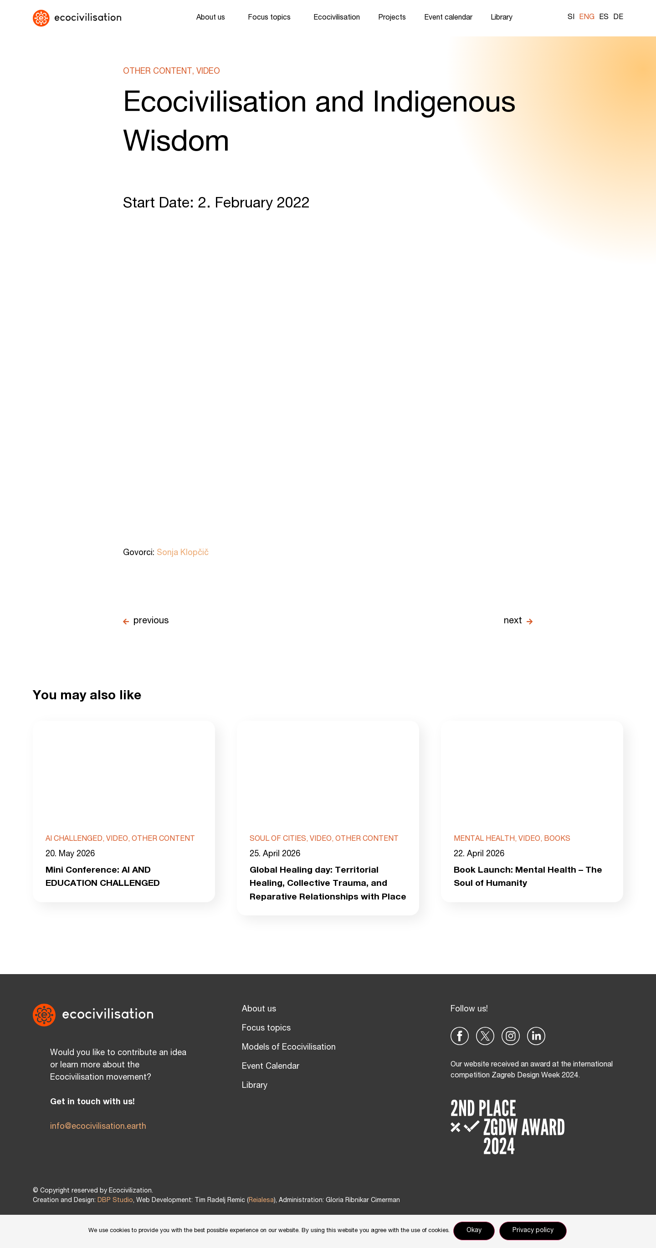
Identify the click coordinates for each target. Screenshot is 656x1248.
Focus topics (271, 18)
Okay (474, 1231)
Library (504, 18)
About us (213, 18)
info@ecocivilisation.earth (98, 1142)
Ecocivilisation (336, 18)
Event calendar (448, 18)
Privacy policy (533, 1231)
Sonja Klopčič (183, 553)
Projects (392, 18)
